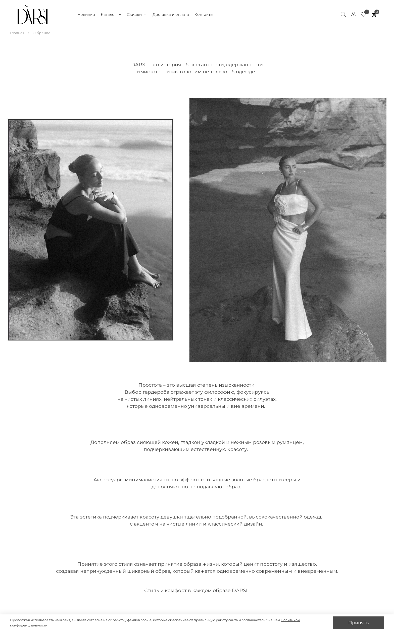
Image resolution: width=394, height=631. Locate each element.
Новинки (86, 14)
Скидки (137, 14)
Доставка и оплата (171, 14)
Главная (17, 33)
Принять (358, 622)
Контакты (203, 14)
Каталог (111, 14)
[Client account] (353, 14)
